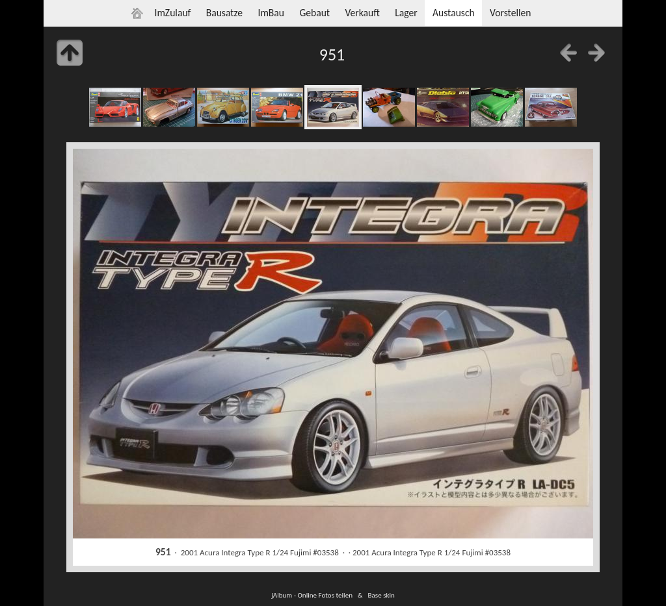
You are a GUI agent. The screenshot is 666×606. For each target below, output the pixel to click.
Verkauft (362, 12)
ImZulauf (172, 12)
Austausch (454, 12)
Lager (406, 12)
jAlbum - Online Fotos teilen (312, 595)
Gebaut (314, 12)
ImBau (271, 12)
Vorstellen (510, 12)
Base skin (381, 595)
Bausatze (224, 12)
